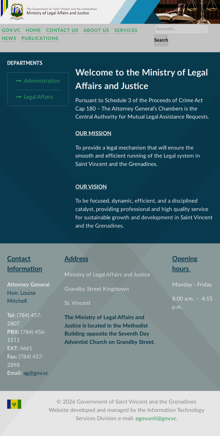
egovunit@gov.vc (155, 418)
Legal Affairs (38, 97)
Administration (42, 81)
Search (161, 40)
